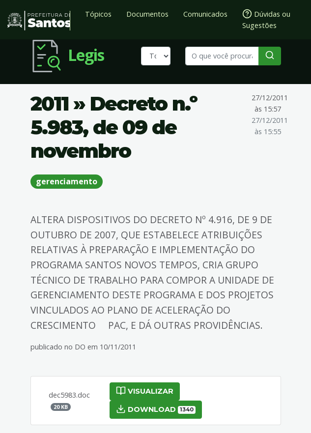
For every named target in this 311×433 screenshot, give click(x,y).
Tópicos (98, 14)
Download (156, 409)
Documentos (147, 14)
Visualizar (144, 391)
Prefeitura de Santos (38, 20)
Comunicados (205, 14)
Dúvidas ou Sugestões (266, 19)
